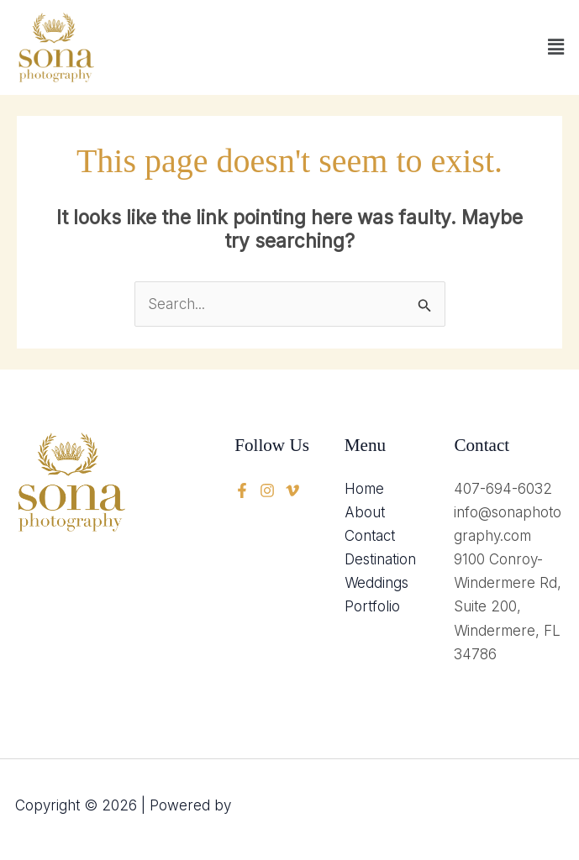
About (365, 512)
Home (364, 488)
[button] (556, 47)
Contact (370, 535)
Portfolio (372, 606)
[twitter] (267, 490)
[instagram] (292, 490)
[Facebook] (242, 490)
